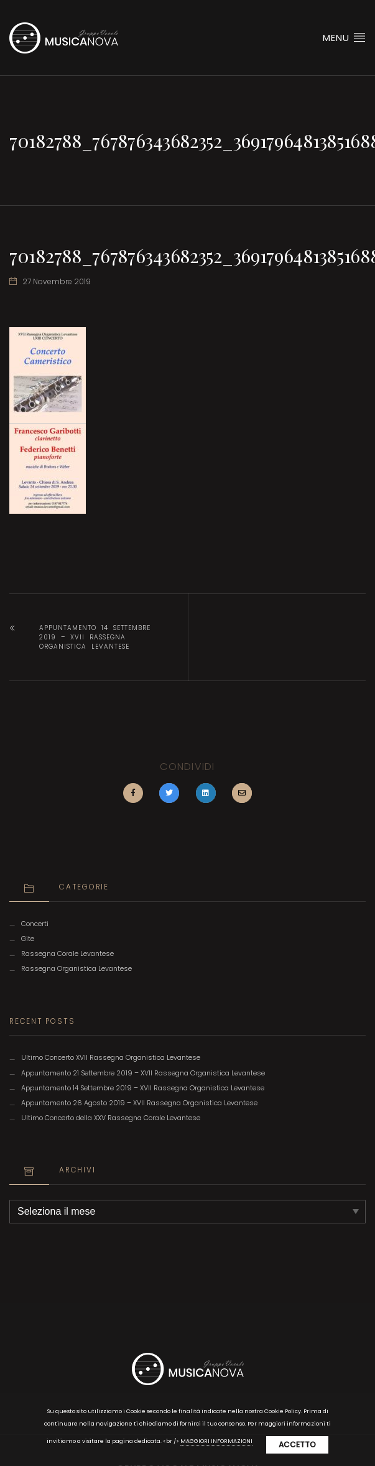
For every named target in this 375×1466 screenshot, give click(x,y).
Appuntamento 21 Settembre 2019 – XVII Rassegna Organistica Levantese (143, 1073)
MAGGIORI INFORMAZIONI (216, 1441)
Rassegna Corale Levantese (67, 953)
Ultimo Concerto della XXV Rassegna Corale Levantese (110, 1118)
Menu (344, 37)
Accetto (297, 1444)
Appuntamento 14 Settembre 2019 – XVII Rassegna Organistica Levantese (94, 637)
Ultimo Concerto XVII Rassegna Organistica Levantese (110, 1057)
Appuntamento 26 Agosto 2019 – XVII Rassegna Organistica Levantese (139, 1103)
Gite (27, 939)
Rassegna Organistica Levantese (76, 968)
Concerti (35, 924)
